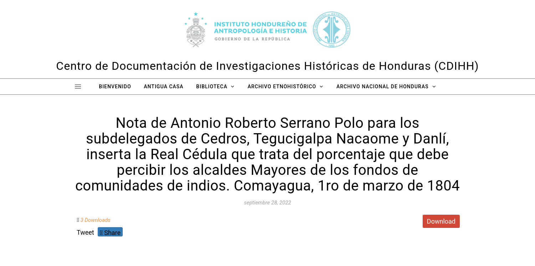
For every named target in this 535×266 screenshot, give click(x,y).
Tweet (85, 232)
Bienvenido (115, 86)
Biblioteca (211, 86)
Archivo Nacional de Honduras (382, 86)
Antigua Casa (163, 86)
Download (441, 221)
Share (110, 232)
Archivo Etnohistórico (282, 86)
